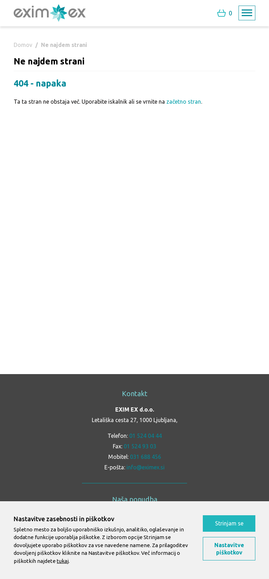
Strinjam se (229, 523)
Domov (23, 45)
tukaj (63, 561)
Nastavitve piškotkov (229, 549)
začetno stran (183, 101)
